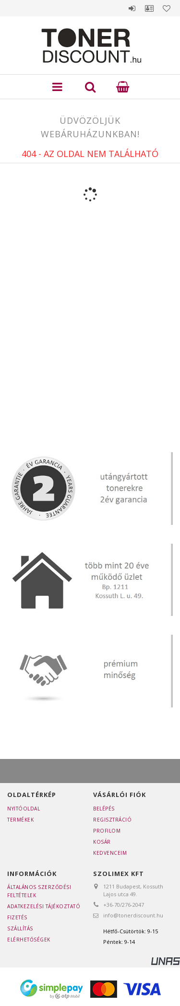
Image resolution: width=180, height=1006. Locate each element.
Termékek (20, 819)
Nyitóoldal (23, 808)
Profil (149, 8)
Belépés (132, 8)
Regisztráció (112, 819)
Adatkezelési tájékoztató (43, 906)
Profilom (106, 830)
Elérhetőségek (28, 939)
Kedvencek (166, 8)
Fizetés (17, 917)
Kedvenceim (110, 852)
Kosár (102, 841)
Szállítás (20, 928)
